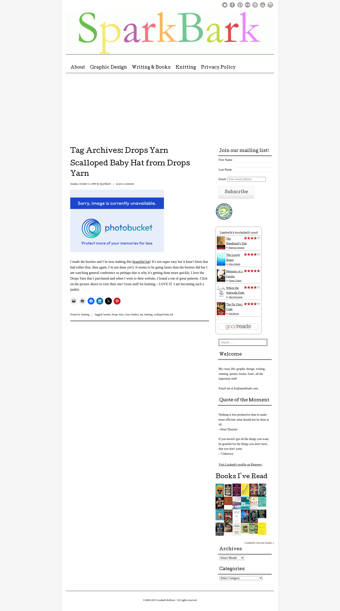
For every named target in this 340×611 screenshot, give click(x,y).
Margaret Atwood (236, 247)
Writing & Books (151, 68)
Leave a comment (125, 183)
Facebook (232, 5)
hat (141, 314)
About (77, 68)
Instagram (270, 5)
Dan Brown (234, 313)
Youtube (262, 5)
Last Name (225, 169)
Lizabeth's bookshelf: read (239, 233)
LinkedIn (255, 5)
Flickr (247, 5)
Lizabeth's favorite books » (259, 542)
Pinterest (240, 5)
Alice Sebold (234, 264)
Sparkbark (105, 183)
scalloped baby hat (163, 314)
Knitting (185, 68)
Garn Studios (132, 314)
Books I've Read (242, 477)
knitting (85, 314)
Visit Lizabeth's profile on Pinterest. (240, 464)
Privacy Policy (218, 68)
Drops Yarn (118, 314)
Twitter (224, 5)
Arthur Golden (235, 280)
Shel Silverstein (236, 297)
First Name (225, 159)
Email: (242, 179)
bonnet (107, 314)
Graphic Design (108, 68)
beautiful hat (141, 262)
